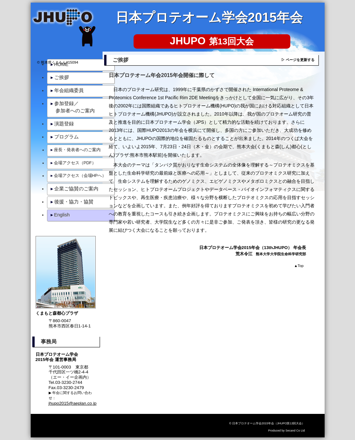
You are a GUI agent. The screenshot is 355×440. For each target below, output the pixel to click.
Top (298, 266)
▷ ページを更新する (298, 60)
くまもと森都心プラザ (57, 313)
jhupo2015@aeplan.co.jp (73, 403)
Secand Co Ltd (295, 430)
